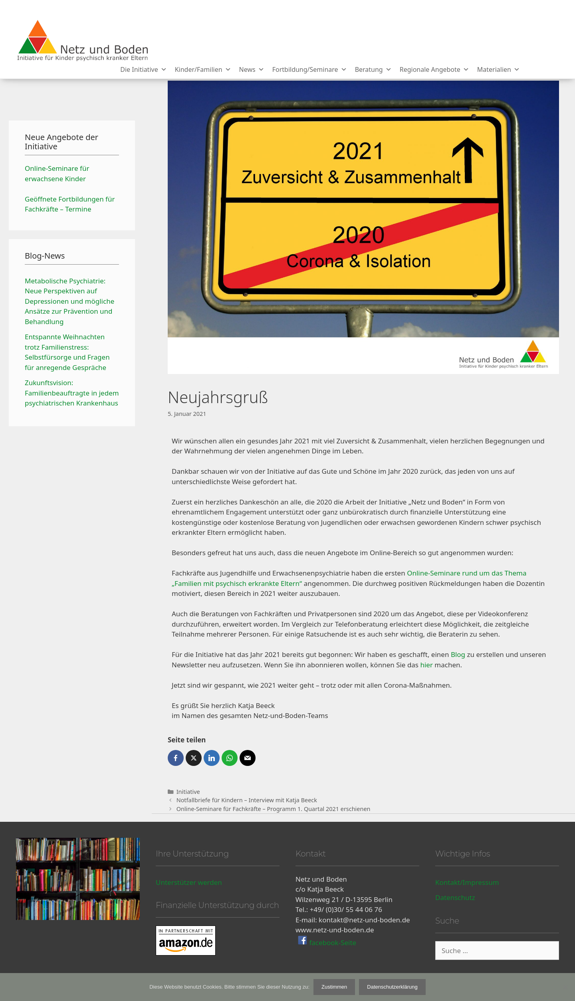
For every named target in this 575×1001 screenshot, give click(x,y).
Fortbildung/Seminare (309, 69)
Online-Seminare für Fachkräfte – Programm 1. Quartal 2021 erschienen (273, 809)
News (251, 69)
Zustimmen (334, 987)
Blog (458, 654)
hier (426, 664)
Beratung (373, 69)
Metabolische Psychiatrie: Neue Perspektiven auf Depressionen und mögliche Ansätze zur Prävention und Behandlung (69, 301)
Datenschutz (455, 897)
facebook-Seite (331, 942)
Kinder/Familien (203, 69)
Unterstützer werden (189, 882)
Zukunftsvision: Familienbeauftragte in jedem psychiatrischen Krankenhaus (72, 393)
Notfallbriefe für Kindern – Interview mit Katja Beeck (246, 800)
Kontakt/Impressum (467, 882)
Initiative (188, 791)
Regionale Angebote (434, 69)
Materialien (498, 69)
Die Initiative (143, 69)
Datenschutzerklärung (392, 987)
